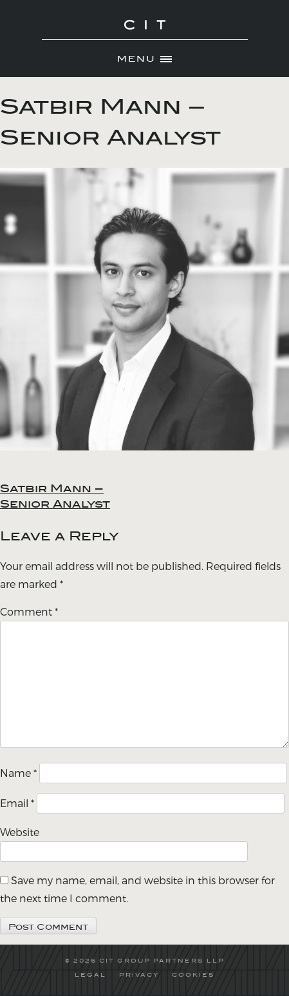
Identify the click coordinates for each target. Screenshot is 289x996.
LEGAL (90, 974)
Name (18, 773)
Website (19, 832)
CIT (145, 32)
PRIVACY (139, 974)
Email (17, 803)
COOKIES (193, 974)
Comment (29, 611)
